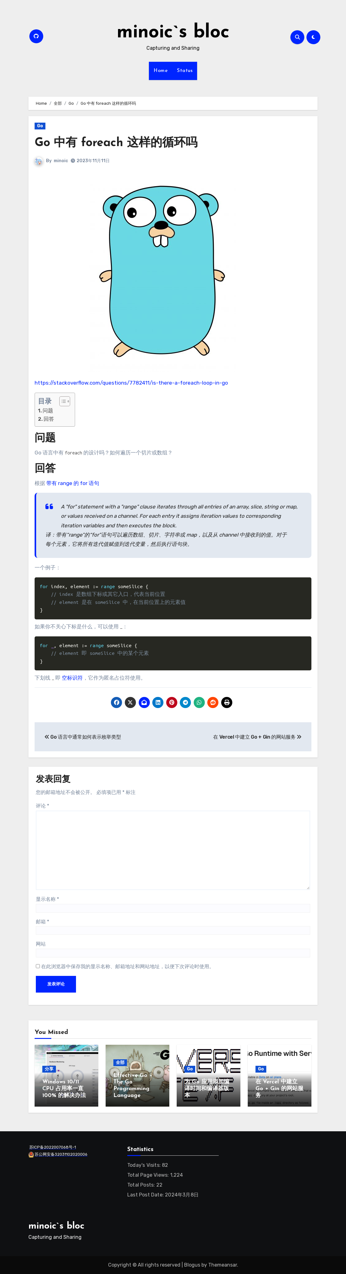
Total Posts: (141, 1185)
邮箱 (42, 922)
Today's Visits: (144, 1165)
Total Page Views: (148, 1175)
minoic (61, 160)
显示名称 (47, 899)
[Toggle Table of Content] (62, 401)
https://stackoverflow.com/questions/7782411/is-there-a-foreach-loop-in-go (131, 383)
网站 (41, 944)
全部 (120, 1062)
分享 (49, 1069)
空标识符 (72, 678)
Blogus (192, 1265)
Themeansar (222, 1265)
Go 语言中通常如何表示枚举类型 (82, 737)
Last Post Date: (146, 1195)
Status (184, 70)
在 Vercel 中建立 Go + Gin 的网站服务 (257, 737)
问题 (48, 410)
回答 (49, 419)
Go (40, 126)
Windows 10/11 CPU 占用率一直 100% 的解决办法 (64, 1088)
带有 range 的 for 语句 (72, 483)
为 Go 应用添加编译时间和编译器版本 (206, 1088)
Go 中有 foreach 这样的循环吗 (116, 143)
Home (161, 70)
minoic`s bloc (173, 32)
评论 (42, 806)
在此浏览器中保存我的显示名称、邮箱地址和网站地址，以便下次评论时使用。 (127, 966)
